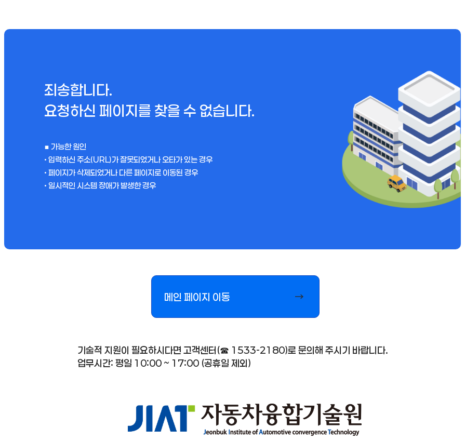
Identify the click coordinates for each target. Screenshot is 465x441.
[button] (235, 296)
